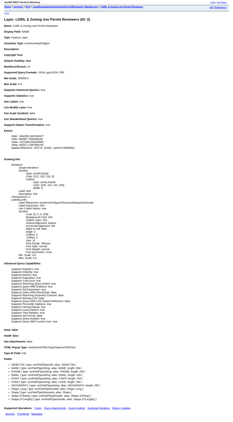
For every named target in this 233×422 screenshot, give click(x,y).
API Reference (218, 7)
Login (212, 2)
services (18, 6)
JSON (6, 13)
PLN (27, 6)
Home (7, 6)
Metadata (36, 414)
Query (38, 408)
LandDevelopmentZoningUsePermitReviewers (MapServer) (65, 6)
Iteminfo (10, 414)
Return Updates (121, 408)
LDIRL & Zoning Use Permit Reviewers (122, 6)
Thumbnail (23, 414)
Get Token (222, 2)
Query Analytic (76, 408)
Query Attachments (55, 408)
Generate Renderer (98, 408)
